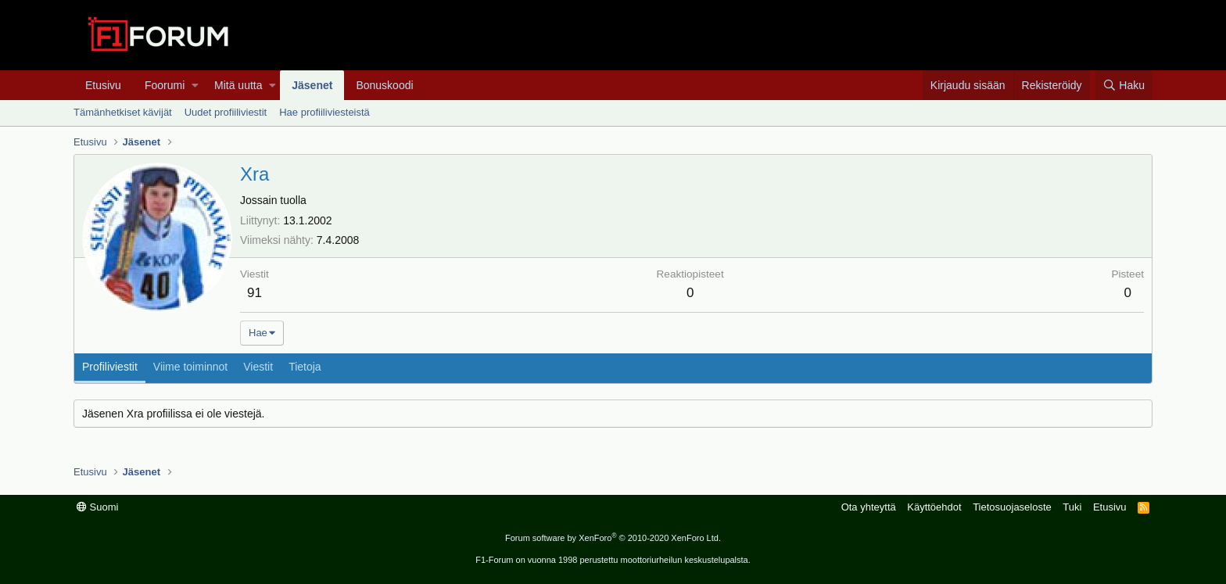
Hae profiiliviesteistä (324, 112)
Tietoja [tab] (305, 366)
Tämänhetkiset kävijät (122, 112)
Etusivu (103, 85)
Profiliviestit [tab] (110, 366)
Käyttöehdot (934, 507)
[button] (195, 85)
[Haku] (1124, 85)
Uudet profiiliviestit (226, 112)
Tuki (1072, 507)
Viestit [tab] (258, 366)
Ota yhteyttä (868, 507)
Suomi (97, 507)
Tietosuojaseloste (1012, 507)
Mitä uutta (238, 85)
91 (254, 292)
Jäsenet (312, 85)
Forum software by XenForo (613, 538)
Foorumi (165, 85)
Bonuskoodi (384, 85)
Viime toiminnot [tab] (190, 366)
